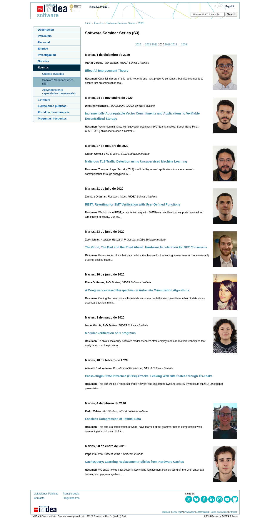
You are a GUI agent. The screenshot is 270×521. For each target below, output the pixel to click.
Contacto (44, 99)
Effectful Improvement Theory (106, 70)
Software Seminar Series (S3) (57, 81)
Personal (44, 42)
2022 (148, 44)
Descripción (46, 29)
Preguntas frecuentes (52, 118)
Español (229, 6)
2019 (168, 44)
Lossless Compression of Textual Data (113, 419)
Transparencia (70, 493)
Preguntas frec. (71, 497)
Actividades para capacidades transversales (59, 91)
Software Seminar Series (121, 23)
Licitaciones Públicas (46, 493)
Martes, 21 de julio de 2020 (104, 188)
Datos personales (219, 512)
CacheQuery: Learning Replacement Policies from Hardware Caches (134, 461)
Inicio (88, 23)
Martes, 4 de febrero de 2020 (105, 403)
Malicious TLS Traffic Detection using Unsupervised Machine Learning (136, 161)
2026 (138, 44)
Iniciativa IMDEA (98, 6)
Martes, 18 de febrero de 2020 (106, 360)
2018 (174, 44)
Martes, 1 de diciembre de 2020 (107, 54)
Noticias (43, 61)
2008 (184, 44)
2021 (155, 44)
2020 (141, 23)
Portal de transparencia (53, 112)
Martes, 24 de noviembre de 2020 (109, 98)
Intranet (233, 512)
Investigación (47, 54)
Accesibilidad (202, 512)
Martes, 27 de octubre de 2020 (106, 146)
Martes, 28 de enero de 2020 (105, 446)
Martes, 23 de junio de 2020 (104, 231)
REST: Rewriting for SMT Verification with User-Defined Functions (132, 204)
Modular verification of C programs (110, 333)
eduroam (166, 512)
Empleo (43, 48)
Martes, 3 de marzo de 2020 (104, 317)
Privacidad (189, 512)
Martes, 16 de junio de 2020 (104, 274)
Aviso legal (177, 512)
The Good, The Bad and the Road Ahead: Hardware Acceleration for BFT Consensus (146, 247)
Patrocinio (45, 36)
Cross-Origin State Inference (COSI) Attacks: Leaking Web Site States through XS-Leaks (148, 376)
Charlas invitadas (53, 73)
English (218, 6)
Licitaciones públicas (52, 106)
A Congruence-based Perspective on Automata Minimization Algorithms (137, 290)
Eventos (98, 23)
